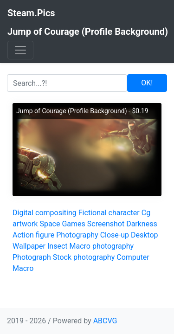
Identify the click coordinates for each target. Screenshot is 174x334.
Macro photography (101, 246)
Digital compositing (45, 212)
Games (73, 223)
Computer (132, 257)
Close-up (114, 235)
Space (49, 223)
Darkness (141, 223)
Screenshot (105, 223)
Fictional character (109, 212)
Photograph (32, 257)
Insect (57, 246)
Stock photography (84, 257)
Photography (77, 235)
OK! (147, 82)
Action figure (33, 235)
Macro (23, 268)
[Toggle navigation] (20, 50)
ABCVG (105, 320)
